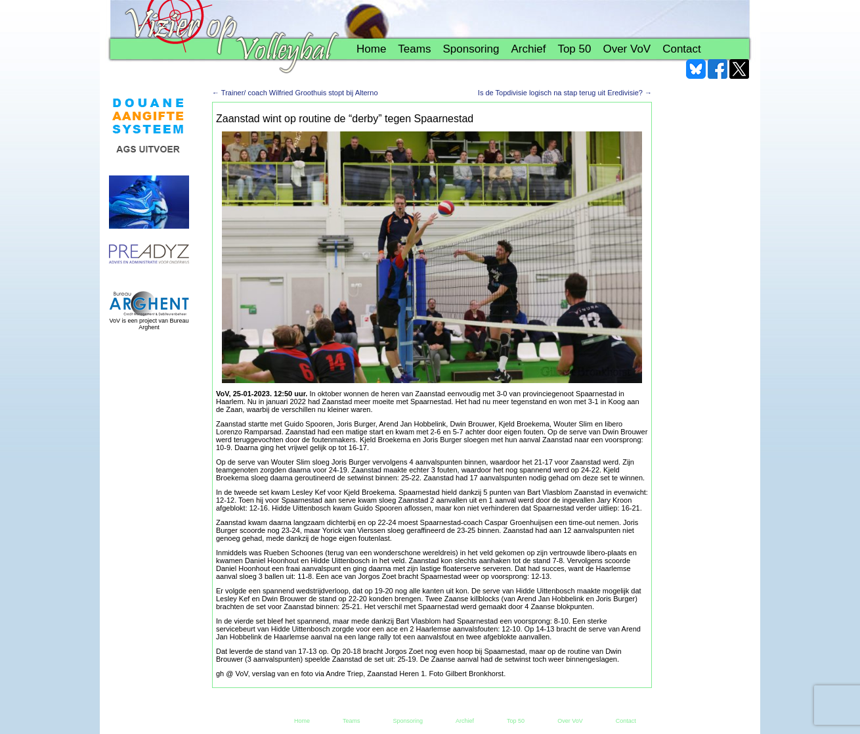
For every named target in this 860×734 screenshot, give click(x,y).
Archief (528, 49)
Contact (681, 49)
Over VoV (627, 49)
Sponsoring (470, 49)
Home (371, 49)
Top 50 (574, 49)
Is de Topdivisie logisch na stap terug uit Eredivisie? (565, 93)
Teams (414, 49)
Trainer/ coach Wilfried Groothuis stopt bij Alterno (295, 93)
